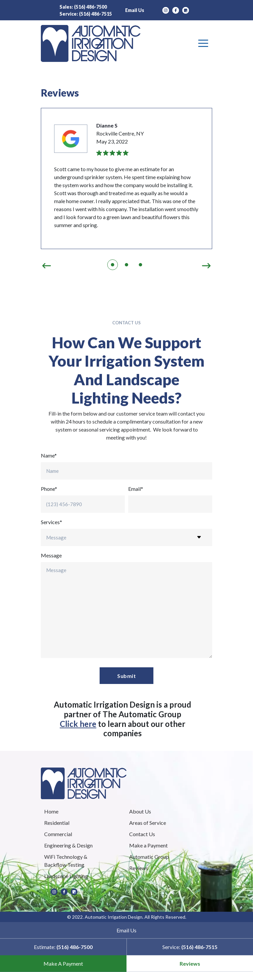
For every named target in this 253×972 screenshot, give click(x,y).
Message (51, 555)
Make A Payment (63, 963)
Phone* (49, 489)
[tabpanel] (126, 178)
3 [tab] (140, 264)
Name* (49, 455)
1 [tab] (112, 264)
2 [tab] (126, 264)
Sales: (83, 7)
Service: (85, 14)
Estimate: (63, 947)
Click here (78, 724)
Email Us (134, 10)
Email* (135, 489)
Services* (51, 522)
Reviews (190, 963)
